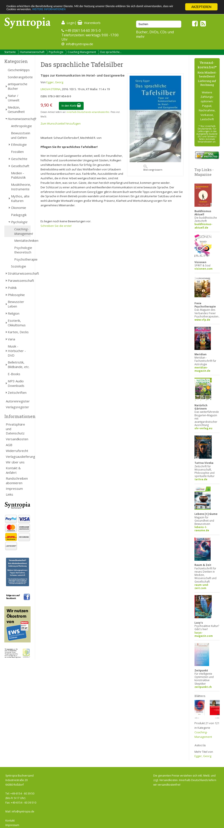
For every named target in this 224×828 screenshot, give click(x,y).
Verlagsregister (17, 407)
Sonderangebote (19, 77)
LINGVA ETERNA (51, 89)
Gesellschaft (20, 166)
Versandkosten (17, 439)
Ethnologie (19, 144)
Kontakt (10, 820)
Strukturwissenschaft (19, 273)
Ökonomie (18, 207)
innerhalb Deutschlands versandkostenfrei (87, 112)
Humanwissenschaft (32, 52)
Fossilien (17, 151)
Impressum (14, 488)
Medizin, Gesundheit (16, 109)
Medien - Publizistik (18, 175)
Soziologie (18, 266)
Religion (13, 313)
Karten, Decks (18, 332)
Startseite (10, 52)
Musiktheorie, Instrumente (21, 186)
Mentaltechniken (22, 240)
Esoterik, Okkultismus (17, 322)
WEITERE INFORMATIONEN (93, 10)
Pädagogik (19, 215)
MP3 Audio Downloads (16, 383)
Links (9, 494)
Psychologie (56, 52)
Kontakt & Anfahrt (13, 470)
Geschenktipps (19, 70)
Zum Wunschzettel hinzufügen (61, 123)
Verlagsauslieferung (18, 456)
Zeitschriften (17, 392)
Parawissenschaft (19, 280)
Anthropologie (21, 126)
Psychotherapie (22, 259)
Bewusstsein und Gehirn (20, 135)
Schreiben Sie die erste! (56, 226)
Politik (12, 287)
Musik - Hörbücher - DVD (17, 350)
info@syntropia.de (79, 44)
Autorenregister (18, 401)
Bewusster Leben (16, 303)
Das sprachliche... (111, 52)
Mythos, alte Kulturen (20, 198)
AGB (9, 445)
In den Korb (71, 105)
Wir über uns (15, 462)
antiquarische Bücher (17, 86)
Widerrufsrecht (17, 450)
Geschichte (19, 159)
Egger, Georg (54, 82)
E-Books (14, 374)
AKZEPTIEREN (201, 7)
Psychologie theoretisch (22, 249)
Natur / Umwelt (13, 97)
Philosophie (16, 295)
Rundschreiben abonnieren (17, 480)
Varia (11, 339)
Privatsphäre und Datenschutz (15, 429)
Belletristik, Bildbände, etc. (19, 364)
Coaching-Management (82, 52)
